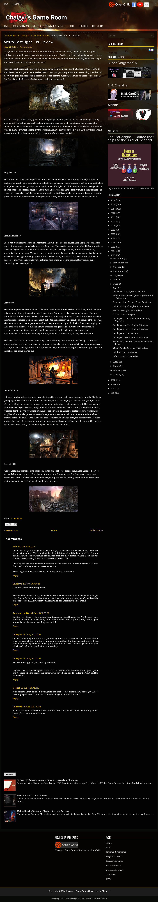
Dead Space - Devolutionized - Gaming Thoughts (131, 319)
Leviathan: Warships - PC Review (129, 291)
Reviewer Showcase (57, 25)
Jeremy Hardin (21, 613)
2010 (113, 388)
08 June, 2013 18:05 (30, 687)
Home (6, 4)
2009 (113, 392)
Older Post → (96, 530)
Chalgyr (17, 583)
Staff (107, 847)
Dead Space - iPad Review (125, 333)
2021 (113, 221)
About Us (18, 3)
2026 (113, 200)
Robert (16, 687)
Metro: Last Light (21, 35)
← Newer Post (11, 530)
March (116, 366)
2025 (113, 204)
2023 (113, 213)
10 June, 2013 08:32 (32, 706)
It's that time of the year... (125, 314)
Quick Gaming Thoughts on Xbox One (131, 306)
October (117, 266)
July (115, 279)
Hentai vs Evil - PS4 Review (32, 795)
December (118, 258)
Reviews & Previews (21, 26)
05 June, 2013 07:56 (32, 634)
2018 (113, 234)
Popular (9, 774)
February (117, 370)
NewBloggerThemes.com (96, 898)
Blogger (106, 891)
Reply (15, 575)
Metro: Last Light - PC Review (28, 42)
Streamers (83, 26)
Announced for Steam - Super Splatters (132, 302)
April (115, 361)
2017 (113, 238)
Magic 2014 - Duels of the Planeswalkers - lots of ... (133, 343)
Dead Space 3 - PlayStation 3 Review (130, 325)
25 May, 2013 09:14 (31, 583)
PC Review (36, 35)
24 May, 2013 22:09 (26, 546)
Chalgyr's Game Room (77, 891)
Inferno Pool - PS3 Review (126, 356)
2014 (113, 251)
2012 (113, 380)
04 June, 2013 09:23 (39, 613)
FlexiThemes (65, 898)
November (118, 262)
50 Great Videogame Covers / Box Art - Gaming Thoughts (47, 780)
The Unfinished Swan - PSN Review (130, 348)
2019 (113, 229)
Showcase (110, 874)
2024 (113, 208)
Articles (39, 25)
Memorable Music (114, 870)
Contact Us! (97, 26)
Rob (15, 546)
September (118, 271)
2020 (113, 225)
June (115, 283)
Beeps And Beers (114, 856)
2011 (113, 384)
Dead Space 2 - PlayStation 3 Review (130, 329)
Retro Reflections (114, 865)
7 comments (26, 46)
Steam (46, 35)
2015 (113, 246)
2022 (113, 217)
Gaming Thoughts (114, 860)
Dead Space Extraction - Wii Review (130, 337)
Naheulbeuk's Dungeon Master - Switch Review (43, 811)
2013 (113, 255)
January (117, 374)
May (115, 288)
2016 (113, 242)
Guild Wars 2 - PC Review (125, 352)
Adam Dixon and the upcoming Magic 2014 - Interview (133, 296)
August (116, 275)
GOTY (72, 26)
